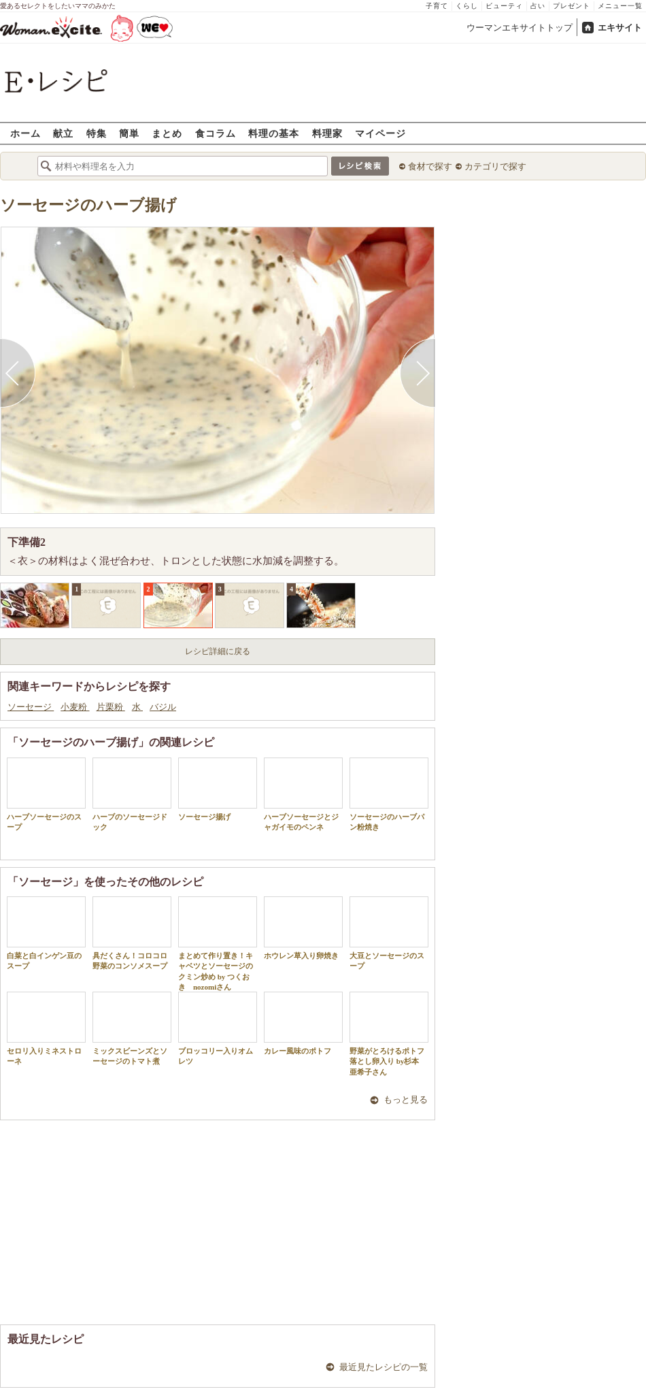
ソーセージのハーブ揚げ (88, 205)
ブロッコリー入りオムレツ (217, 1028)
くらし (467, 6)
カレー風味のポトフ (303, 1023)
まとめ (167, 133)
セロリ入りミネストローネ (46, 1028)
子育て (437, 6)
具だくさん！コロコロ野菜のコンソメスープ (131, 933)
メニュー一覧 (620, 6)
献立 (63, 133)
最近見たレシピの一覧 (383, 1367)
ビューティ (504, 6)
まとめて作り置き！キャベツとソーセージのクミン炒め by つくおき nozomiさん (217, 943)
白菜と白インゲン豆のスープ (46, 933)
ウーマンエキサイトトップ (519, 27)
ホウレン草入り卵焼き (303, 928)
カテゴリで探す (495, 166)
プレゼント (571, 6)
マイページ (380, 133)
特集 (96, 133)
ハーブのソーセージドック (131, 794)
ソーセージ (30, 707)
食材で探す (430, 166)
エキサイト (620, 27)
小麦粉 (75, 707)
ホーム (25, 133)
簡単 (129, 133)
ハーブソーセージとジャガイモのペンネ (303, 794)
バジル (163, 707)
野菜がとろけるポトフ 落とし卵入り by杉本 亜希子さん (389, 1034)
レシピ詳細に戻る (217, 651)
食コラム (215, 133)
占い (537, 6)
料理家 (327, 133)
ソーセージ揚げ (217, 789)
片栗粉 (111, 707)
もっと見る (406, 1099)
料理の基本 (273, 133)
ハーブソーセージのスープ (46, 794)
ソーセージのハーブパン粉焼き (389, 794)
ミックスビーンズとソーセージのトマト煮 (131, 1028)
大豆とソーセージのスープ (389, 933)
